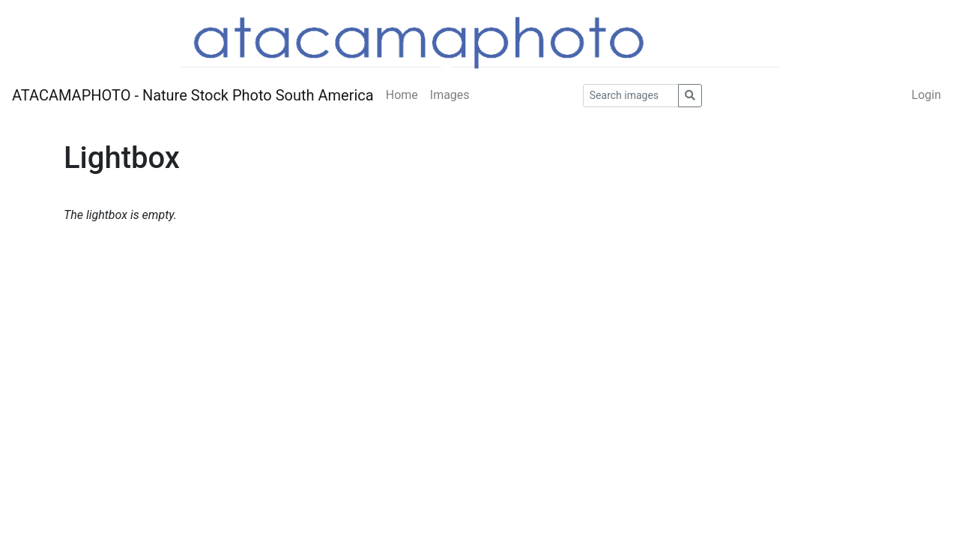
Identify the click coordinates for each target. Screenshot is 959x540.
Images (450, 95)
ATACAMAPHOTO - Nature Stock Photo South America (193, 95)
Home (402, 95)
